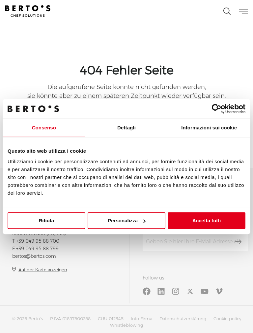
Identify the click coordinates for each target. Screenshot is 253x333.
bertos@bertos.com (34, 256)
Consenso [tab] (44, 127)
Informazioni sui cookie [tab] (209, 127)
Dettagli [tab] (126, 127)
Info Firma (141, 318)
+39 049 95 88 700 (37, 241)
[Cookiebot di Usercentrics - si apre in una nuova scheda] (216, 109)
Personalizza (127, 220)
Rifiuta (46, 220)
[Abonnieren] (238, 242)
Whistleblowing (126, 325)
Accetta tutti (206, 220)
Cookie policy (227, 318)
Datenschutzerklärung (182, 318)
